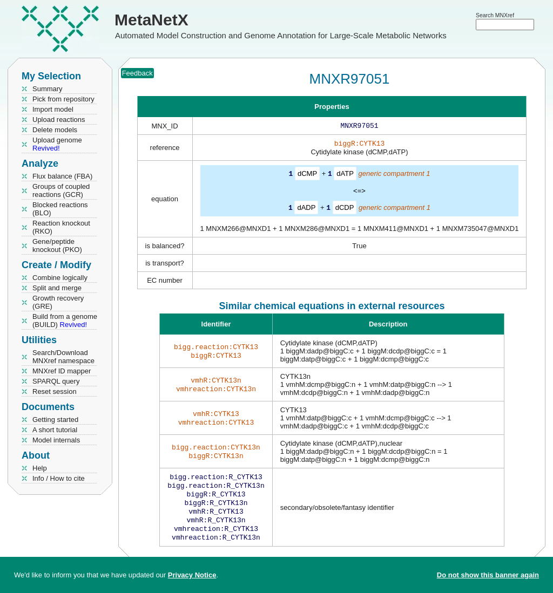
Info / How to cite (58, 478)
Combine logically (59, 278)
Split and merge (57, 288)
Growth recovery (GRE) (58, 302)
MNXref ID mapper (61, 371)
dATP (345, 176)
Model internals (56, 440)
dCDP (344, 209)
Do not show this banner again (488, 575)
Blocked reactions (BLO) (60, 209)
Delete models (54, 130)
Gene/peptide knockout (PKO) (57, 245)
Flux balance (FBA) (62, 176)
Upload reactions (58, 119)
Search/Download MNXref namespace (63, 357)
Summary (47, 89)
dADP (306, 209)
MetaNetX (151, 20)
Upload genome (57, 144)
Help (39, 468)
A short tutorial (54, 430)
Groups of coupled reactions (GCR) (61, 190)
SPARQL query (55, 381)
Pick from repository (63, 99)
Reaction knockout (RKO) (61, 227)
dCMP (307, 176)
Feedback (137, 73)
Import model (52, 109)
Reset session (54, 391)
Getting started (55, 419)
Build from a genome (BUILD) (64, 320)
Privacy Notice (192, 575)
